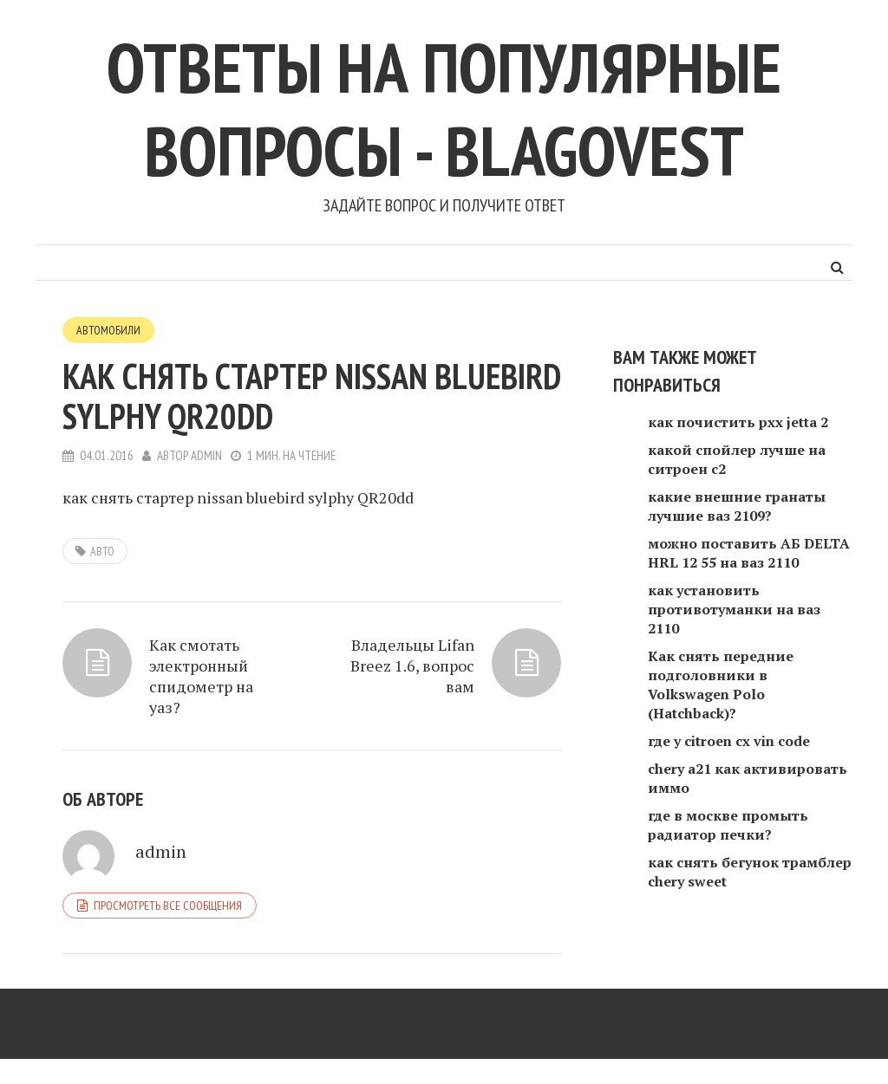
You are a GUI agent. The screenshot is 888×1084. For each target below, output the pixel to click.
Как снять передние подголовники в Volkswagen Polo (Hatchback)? (720, 684)
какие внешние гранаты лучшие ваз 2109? (737, 506)
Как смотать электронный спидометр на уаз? (201, 675)
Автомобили (108, 330)
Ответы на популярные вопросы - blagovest (444, 109)
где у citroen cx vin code (729, 740)
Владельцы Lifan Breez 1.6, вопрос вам (412, 665)
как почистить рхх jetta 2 (738, 422)
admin (206, 455)
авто (102, 551)
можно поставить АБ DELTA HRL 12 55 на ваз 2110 (749, 553)
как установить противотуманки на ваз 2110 (734, 609)
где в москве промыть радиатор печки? (728, 825)
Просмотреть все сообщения (168, 905)
